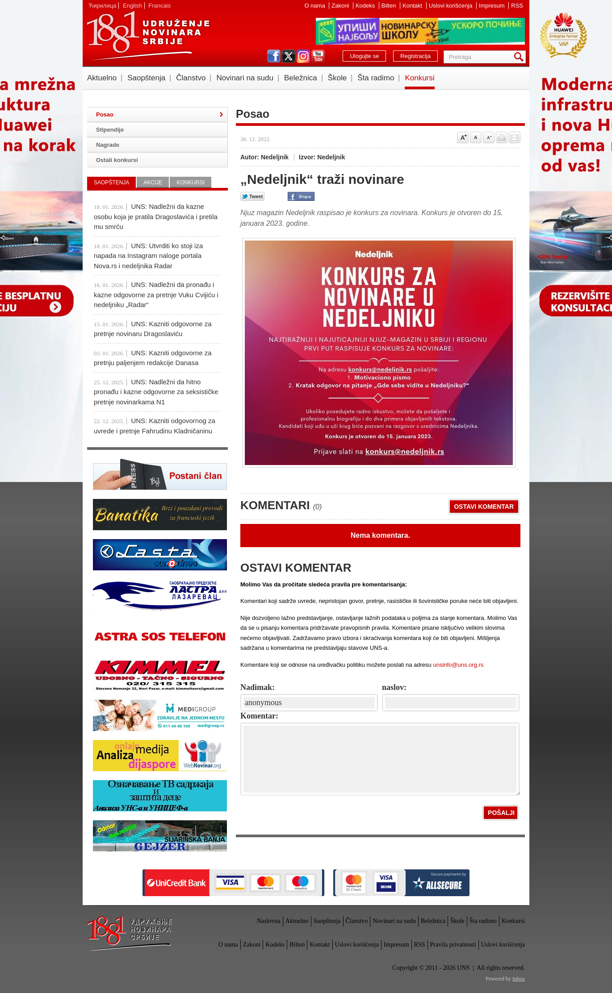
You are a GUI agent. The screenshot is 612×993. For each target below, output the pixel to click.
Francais (159, 5)
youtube (318, 56)
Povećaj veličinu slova (463, 137)
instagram (303, 56)
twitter (288, 56)
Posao (104, 114)
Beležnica (300, 78)
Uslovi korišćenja (451, 5)
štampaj (501, 137)
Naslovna (269, 921)
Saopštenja (146, 78)
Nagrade (107, 145)
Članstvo (190, 78)
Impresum (492, 5)
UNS (148, 36)
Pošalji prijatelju (514, 137)
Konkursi (419, 78)
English (132, 5)
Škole (337, 78)
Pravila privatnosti (453, 944)
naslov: (394, 687)
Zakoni (341, 5)
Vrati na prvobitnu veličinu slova (476, 137)
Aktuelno (102, 78)
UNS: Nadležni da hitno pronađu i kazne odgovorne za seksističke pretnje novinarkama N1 (156, 392)
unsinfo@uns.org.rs (458, 664)
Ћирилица (102, 5)
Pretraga (520, 57)
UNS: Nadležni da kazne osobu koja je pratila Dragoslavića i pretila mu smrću (156, 216)
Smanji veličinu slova (489, 137)
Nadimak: (257, 687)
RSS (517, 5)
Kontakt (413, 5)
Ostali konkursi (117, 160)
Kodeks (366, 5)
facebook (274, 56)
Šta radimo (375, 78)
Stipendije (110, 130)
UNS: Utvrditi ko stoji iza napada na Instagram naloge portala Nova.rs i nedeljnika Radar (148, 256)
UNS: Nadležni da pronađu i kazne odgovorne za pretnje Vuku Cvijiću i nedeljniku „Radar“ (156, 294)
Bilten (389, 5)
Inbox (518, 979)
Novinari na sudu (244, 78)
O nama (315, 5)
